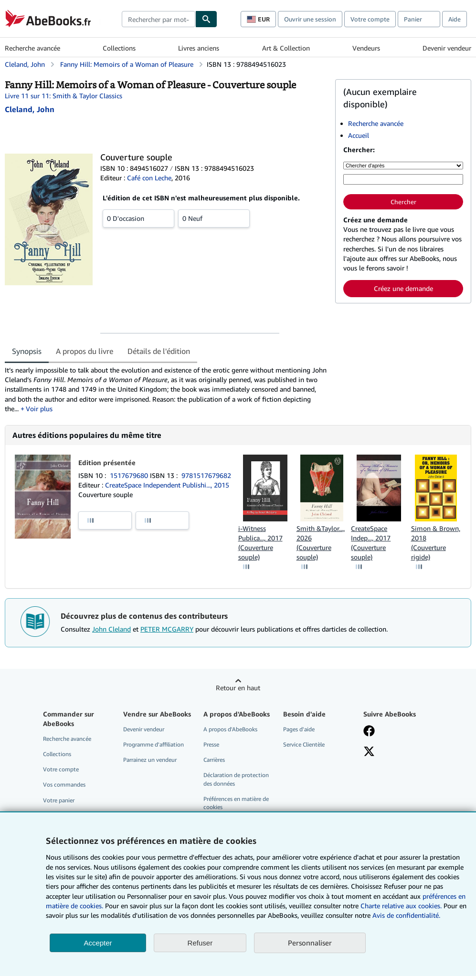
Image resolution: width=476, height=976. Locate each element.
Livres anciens (198, 48)
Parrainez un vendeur (150, 759)
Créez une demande (403, 288)
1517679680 (130, 475)
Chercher (403, 202)
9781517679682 (206, 475)
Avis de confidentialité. (406, 915)
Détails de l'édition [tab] (158, 351)
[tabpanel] (166, 389)
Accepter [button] (98, 943)
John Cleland (111, 629)
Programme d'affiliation (153, 744)
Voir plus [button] (39, 409)
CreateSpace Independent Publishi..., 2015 (167, 485)
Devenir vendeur (447, 48)
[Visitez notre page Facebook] (369, 732)
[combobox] (158, 19)
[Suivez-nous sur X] (369, 752)
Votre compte (370, 19)
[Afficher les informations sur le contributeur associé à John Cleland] (29, 109)
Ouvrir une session (310, 19)
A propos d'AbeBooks (230, 729)
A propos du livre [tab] (84, 351)
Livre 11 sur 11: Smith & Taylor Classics (63, 96)
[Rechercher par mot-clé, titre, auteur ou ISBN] (403, 179)
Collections (119, 48)
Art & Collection (286, 48)
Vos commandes (64, 784)
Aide (454, 19)
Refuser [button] (200, 943)
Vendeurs (366, 48)
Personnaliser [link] (310, 942)
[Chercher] (206, 19)
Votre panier (58, 800)
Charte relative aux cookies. (402, 906)
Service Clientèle (304, 744)
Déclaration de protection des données (236, 779)
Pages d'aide (299, 729)
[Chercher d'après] (403, 165)
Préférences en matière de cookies (236, 802)
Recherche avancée (32, 48)
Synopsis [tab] (27, 351)
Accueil (358, 135)
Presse (211, 744)
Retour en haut (238, 688)
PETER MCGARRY (166, 629)
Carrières (214, 759)
